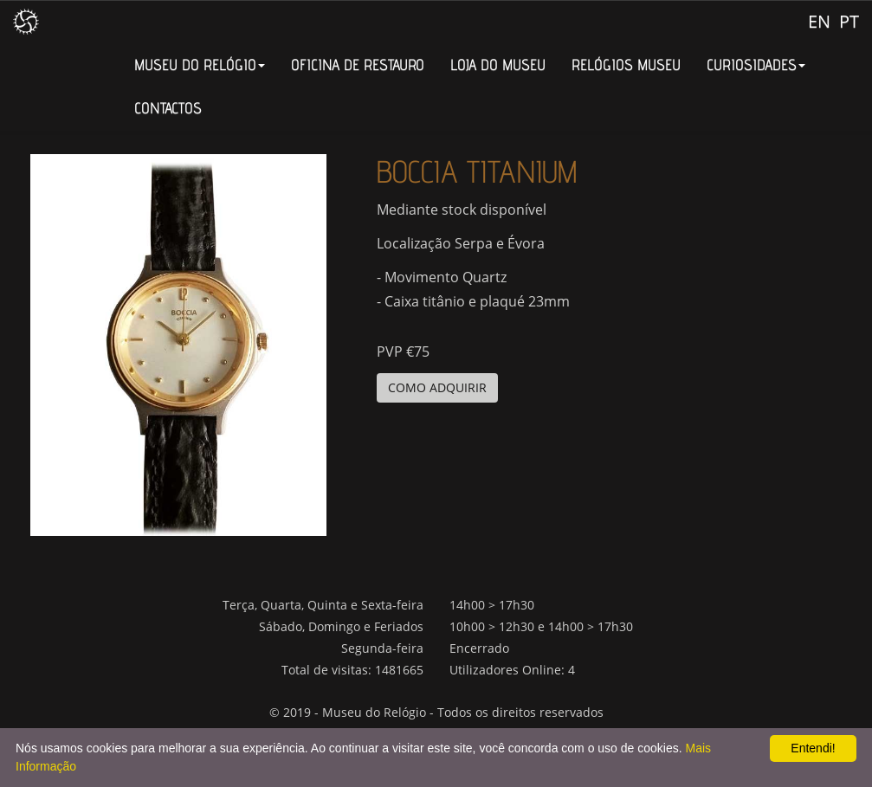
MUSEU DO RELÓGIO (199, 64)
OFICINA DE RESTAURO (357, 64)
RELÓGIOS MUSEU (626, 64)
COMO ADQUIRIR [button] (437, 387)
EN (819, 21)
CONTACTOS (168, 108)
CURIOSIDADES (756, 64)
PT (849, 21)
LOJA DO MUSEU (498, 64)
